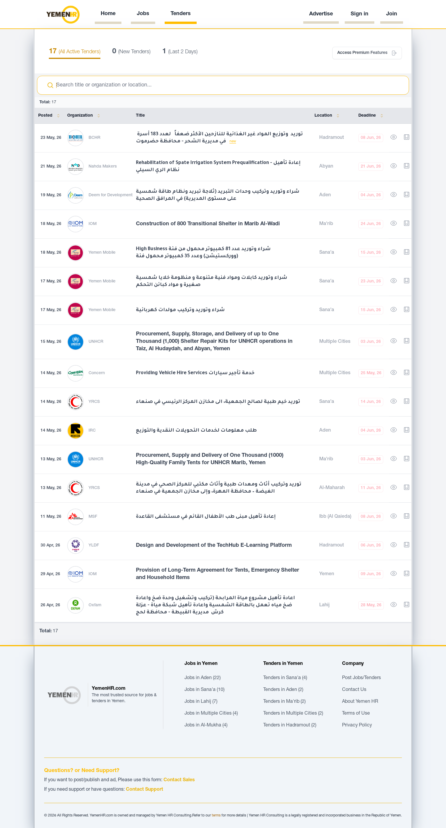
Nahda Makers (103, 167)
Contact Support (144, 789)
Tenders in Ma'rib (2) (284, 702)
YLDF (94, 546)
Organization (84, 115)
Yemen (326, 574)
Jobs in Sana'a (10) (204, 690)
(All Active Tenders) (74, 52)
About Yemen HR (360, 702)
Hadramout (331, 138)
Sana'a (326, 252)
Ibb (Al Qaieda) (335, 517)
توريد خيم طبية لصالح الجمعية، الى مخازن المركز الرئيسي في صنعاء (218, 402)
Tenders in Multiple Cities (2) (293, 713)
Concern (97, 373)
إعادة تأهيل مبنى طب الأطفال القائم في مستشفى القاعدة (206, 517)
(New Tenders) (131, 52)
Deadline (371, 115)
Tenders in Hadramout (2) (289, 725)
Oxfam (95, 605)
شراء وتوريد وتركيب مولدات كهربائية (180, 310)
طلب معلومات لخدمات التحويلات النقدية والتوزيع (196, 430)
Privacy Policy (357, 725)
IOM (93, 224)
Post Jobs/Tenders (361, 678)
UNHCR (96, 342)
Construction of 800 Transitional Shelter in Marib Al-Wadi (208, 224)
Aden (325, 195)
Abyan (326, 166)
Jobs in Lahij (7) (201, 702)
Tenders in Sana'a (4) (285, 678)
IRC (92, 431)
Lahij (324, 605)
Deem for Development (111, 195)
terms (216, 815)
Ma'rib (326, 224)
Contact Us (354, 690)
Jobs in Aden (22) (203, 678)
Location (328, 115)
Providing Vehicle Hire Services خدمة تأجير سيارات (195, 373)
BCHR (94, 138)
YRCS (94, 402)
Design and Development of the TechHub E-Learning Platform (214, 545)
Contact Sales (179, 780)
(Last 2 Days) (180, 52)
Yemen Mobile (102, 253)
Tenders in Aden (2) (283, 690)
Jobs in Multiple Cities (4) (211, 713)
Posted (50, 115)
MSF (93, 517)
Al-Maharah (332, 488)
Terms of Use (356, 713)
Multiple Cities (334, 342)
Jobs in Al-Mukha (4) (206, 725)
